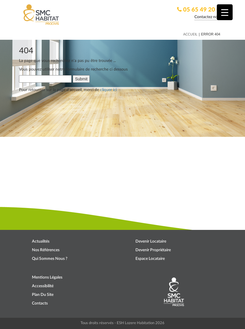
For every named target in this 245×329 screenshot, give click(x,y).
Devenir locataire (150, 241)
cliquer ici (108, 90)
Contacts (40, 303)
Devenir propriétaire (153, 250)
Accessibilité (42, 286)
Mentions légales (47, 277)
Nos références (46, 250)
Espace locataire (150, 259)
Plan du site (42, 295)
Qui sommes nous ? (49, 259)
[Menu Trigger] (225, 12)
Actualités (40, 241)
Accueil (190, 34)
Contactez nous (208, 17)
